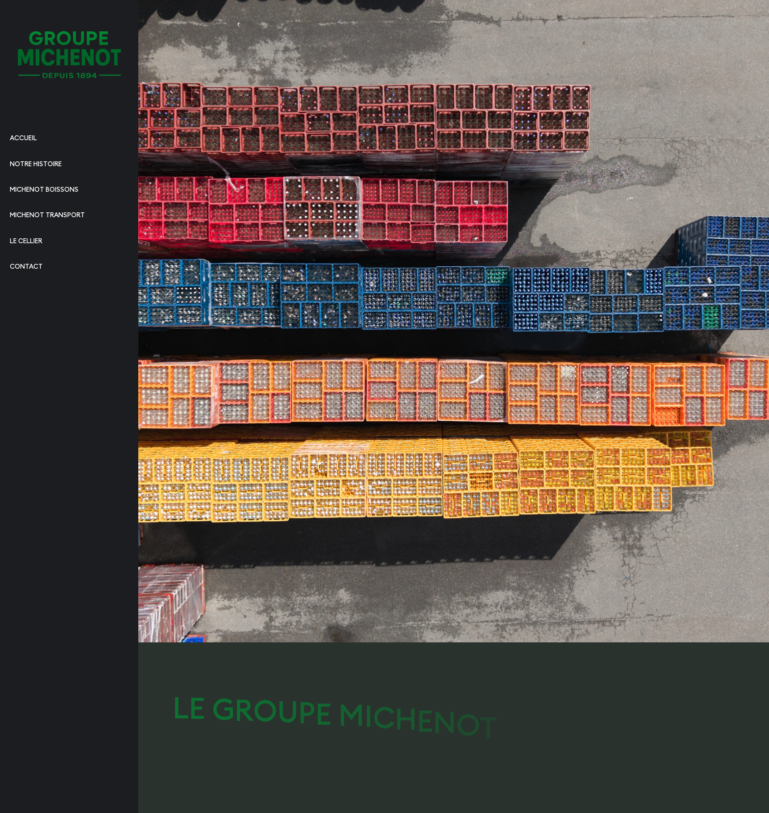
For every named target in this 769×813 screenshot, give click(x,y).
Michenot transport (47, 215)
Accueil (23, 138)
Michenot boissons (44, 189)
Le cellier (26, 241)
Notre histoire (36, 164)
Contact (26, 266)
